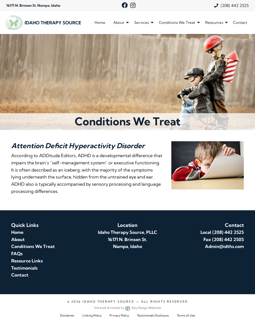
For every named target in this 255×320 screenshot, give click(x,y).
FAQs (17, 253)
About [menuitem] (118, 22)
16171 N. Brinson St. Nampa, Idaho (33, 5)
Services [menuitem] (141, 22)
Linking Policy (92, 315)
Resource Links (27, 261)
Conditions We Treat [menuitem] (177, 22)
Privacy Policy (119, 315)
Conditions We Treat (33, 246)
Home (17, 232)
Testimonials (24, 268)
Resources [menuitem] (214, 22)
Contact (19, 275)
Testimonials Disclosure (153, 315)
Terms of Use (186, 315)
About (18, 239)
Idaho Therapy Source (108, 301)
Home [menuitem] (100, 22)
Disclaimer (67, 315)
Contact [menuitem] (240, 22)
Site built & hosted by (127, 308)
